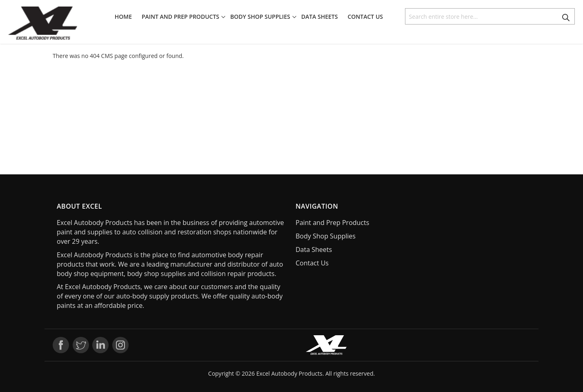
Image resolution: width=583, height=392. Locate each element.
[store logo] (43, 23)
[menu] (251, 17)
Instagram (120, 345)
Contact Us (312, 262)
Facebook (60, 345)
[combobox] (490, 16)
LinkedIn (100, 345)
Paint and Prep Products (332, 222)
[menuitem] (126, 17)
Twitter (80, 345)
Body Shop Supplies (326, 236)
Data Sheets (314, 249)
